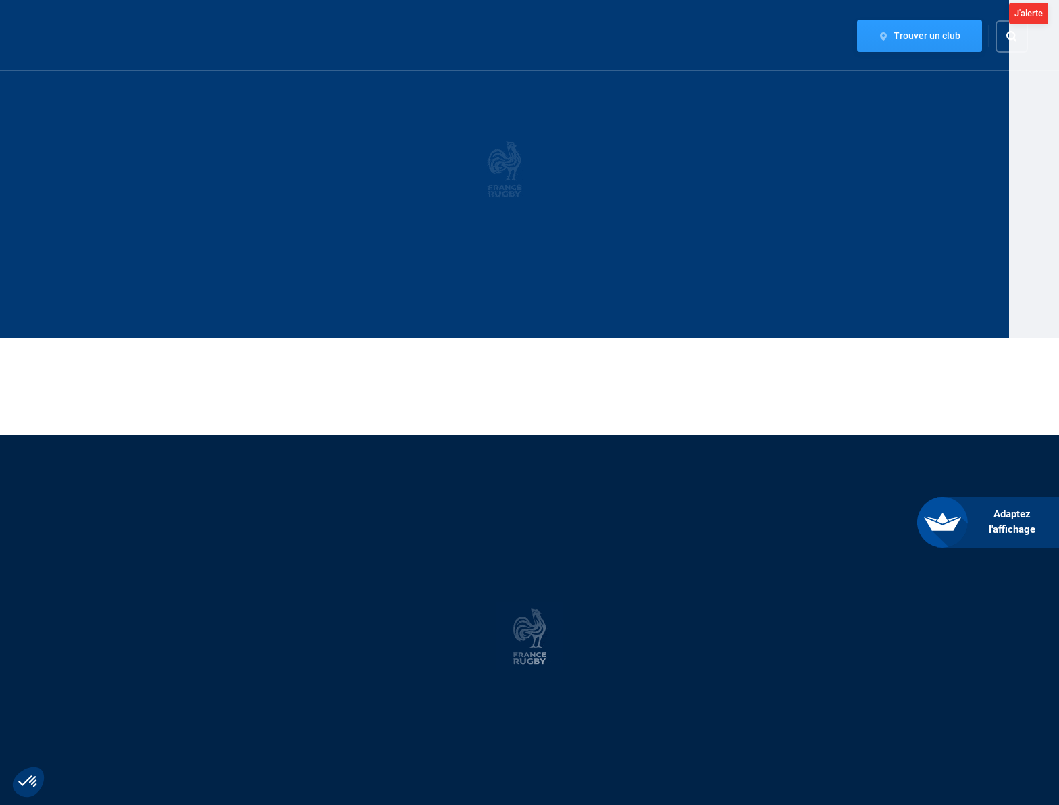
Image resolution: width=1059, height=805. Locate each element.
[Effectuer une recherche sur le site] (1023, 36)
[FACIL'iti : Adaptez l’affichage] (998, 522)
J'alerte (1028, 13)
